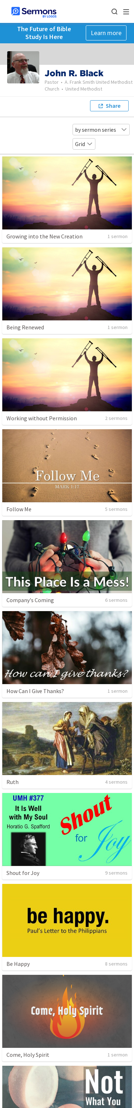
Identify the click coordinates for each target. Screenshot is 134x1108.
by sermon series (101, 129)
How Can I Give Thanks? (35, 691)
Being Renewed (25, 327)
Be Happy (18, 963)
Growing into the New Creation (44, 236)
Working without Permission (41, 418)
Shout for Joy (22, 872)
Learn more (106, 33)
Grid (84, 143)
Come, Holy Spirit (27, 1054)
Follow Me (18, 509)
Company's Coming (30, 600)
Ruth (12, 781)
